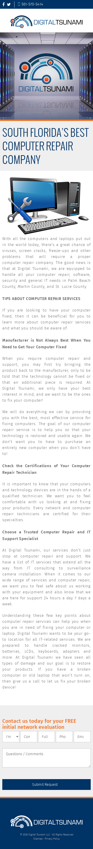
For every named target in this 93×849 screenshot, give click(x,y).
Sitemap (37, 839)
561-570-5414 (30, 4)
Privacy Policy (52, 839)
